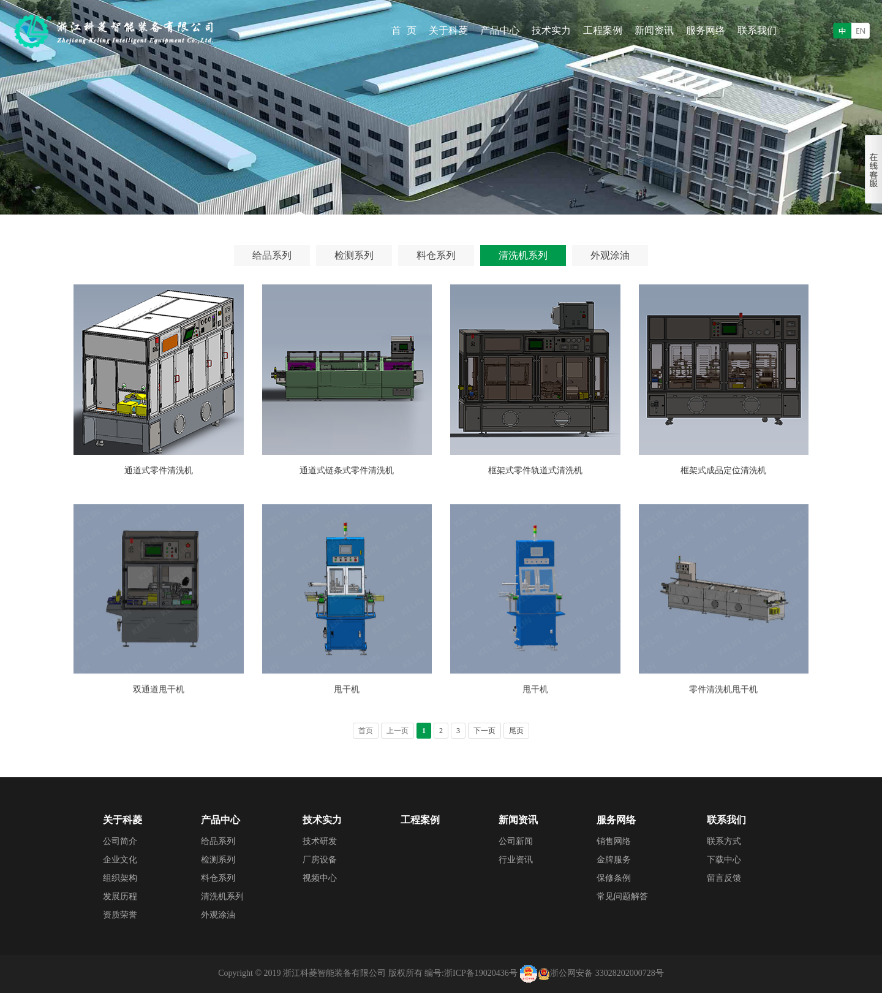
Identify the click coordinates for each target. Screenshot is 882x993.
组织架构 (120, 878)
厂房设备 (320, 859)
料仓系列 (436, 255)
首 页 (404, 30)
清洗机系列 (523, 255)
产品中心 (499, 30)
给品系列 (272, 255)
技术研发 (320, 841)
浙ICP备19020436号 (481, 973)
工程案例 (602, 30)
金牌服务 (614, 859)
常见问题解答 (622, 896)
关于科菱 (448, 30)
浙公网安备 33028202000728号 (607, 973)
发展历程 (120, 896)
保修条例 (614, 878)
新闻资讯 (654, 30)
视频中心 (320, 878)
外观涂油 (610, 255)
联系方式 (724, 841)
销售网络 (614, 841)
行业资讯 (516, 859)
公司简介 (120, 841)
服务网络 (705, 30)
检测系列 (354, 255)
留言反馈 (724, 878)
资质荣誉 (120, 914)
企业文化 (120, 859)
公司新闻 (516, 841)
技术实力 (551, 30)
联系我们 (757, 30)
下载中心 (724, 859)
